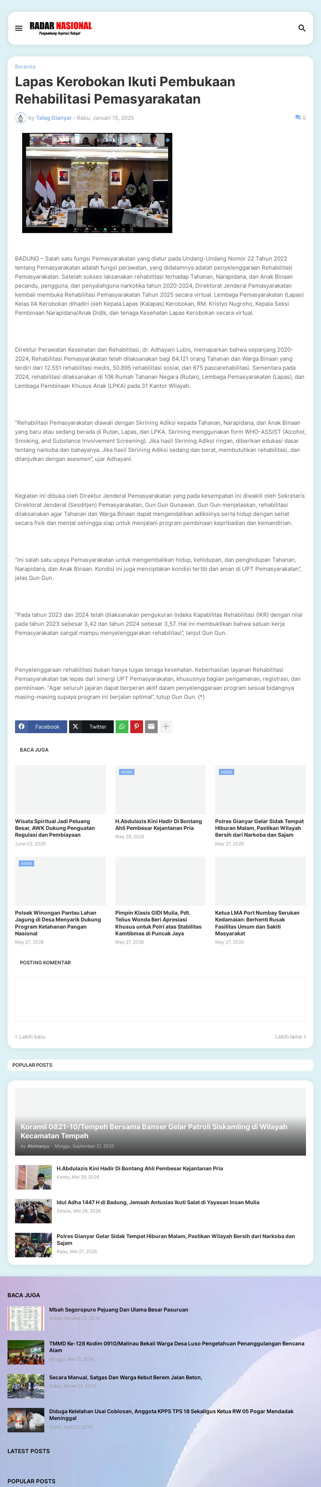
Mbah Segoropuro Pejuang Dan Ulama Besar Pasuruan (118, 1309)
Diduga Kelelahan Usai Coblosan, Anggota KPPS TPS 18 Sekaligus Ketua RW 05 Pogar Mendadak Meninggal (171, 1414)
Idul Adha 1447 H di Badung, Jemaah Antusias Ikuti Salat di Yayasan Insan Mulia (158, 1202)
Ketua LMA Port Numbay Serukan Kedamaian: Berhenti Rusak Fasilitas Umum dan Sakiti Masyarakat (257, 922)
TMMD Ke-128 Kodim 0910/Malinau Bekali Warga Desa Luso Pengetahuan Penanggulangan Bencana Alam (176, 1346)
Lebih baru (32, 1036)
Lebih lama (288, 1036)
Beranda (25, 66)
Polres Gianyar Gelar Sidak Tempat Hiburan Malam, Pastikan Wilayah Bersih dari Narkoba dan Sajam (259, 828)
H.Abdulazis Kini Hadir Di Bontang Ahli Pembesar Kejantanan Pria (158, 824)
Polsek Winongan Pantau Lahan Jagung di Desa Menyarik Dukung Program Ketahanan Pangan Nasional (58, 922)
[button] (18, 28)
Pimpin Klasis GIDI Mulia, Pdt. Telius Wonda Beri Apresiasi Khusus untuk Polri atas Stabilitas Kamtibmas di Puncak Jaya (158, 922)
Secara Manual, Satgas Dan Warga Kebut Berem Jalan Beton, (125, 1377)
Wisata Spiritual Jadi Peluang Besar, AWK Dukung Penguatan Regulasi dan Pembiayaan (55, 828)
